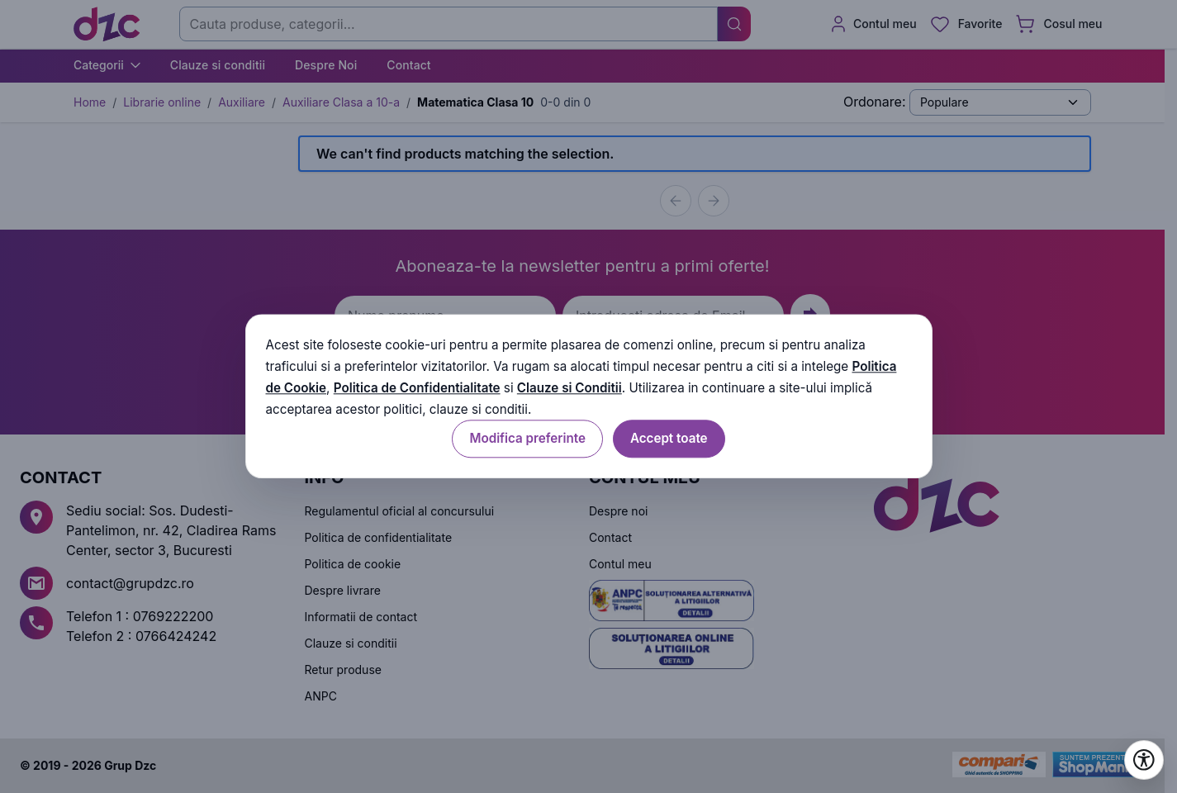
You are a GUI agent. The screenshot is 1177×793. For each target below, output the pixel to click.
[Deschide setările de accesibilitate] (1144, 760)
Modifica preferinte (527, 439)
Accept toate (669, 439)
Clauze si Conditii (569, 388)
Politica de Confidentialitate (417, 388)
